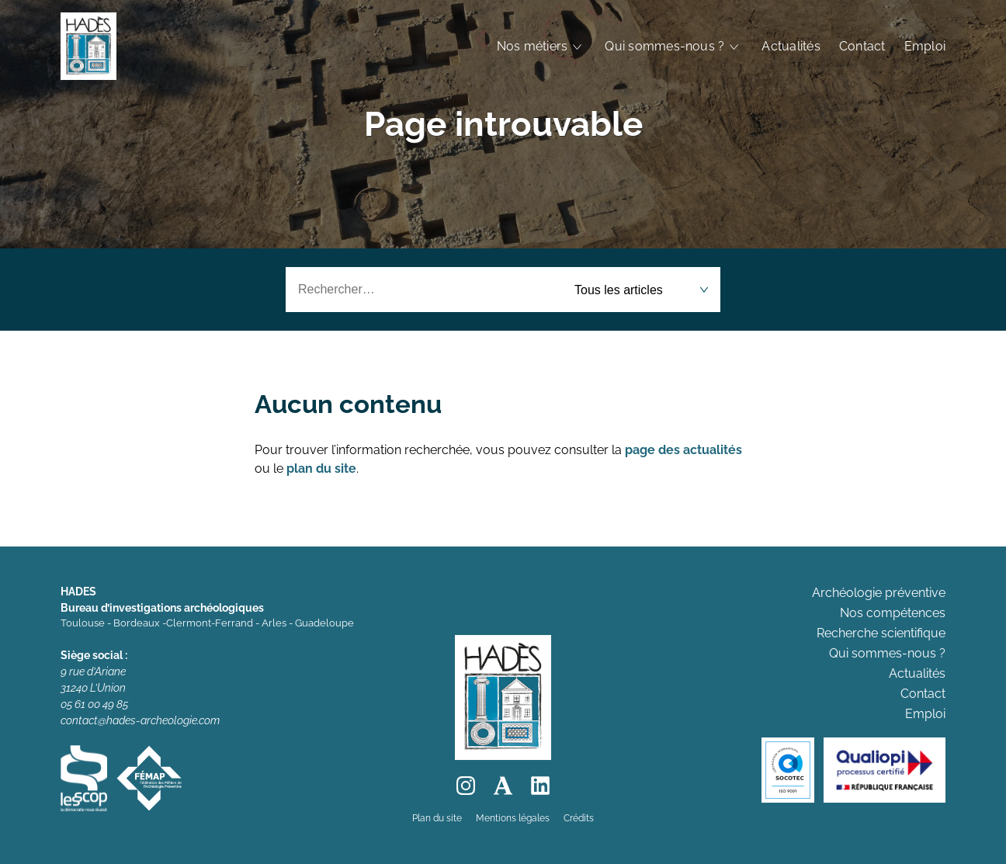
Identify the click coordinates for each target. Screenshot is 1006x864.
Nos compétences (892, 612)
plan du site (321, 468)
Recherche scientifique (881, 633)
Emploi (924, 46)
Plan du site (437, 818)
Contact (862, 46)
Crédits (579, 818)
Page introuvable (503, 124)
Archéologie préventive (878, 592)
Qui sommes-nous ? (664, 46)
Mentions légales (513, 818)
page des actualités (683, 449)
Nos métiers (532, 46)
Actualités (790, 46)
